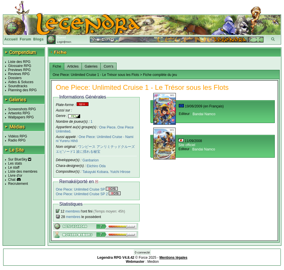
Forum (25, 39)
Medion (153, 262)
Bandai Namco (204, 114)
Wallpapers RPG (21, 117)
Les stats (15, 163)
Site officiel (186, 145)
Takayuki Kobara (95, 172)
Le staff (13, 167)
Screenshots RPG (22, 109)
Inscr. (68, 41)
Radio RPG (17, 140)
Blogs (38, 39)
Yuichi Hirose (120, 172)
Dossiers (15, 78)
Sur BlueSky (19, 159)
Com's (108, 66)
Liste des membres (22, 172)
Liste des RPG (19, 62)
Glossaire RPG (19, 66)
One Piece (107, 127)
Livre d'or (15, 176)
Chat (11, 180)
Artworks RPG (19, 113)
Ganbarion (90, 160)
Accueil (11, 39)
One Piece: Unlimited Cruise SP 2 (88, 194)
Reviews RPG (19, 74)
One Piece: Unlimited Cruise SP (87, 189)
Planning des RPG (22, 90)
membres (72, 211)
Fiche (57, 66)
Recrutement (18, 184)
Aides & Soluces (20, 82)
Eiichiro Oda (96, 166)
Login (60, 41)
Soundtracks (17, 86)
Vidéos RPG (17, 136)
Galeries (91, 66)
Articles (72, 66)
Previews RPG (19, 70)
